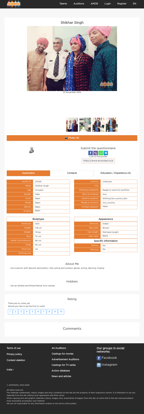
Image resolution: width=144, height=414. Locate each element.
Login (107, 4)
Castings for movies (62, 354)
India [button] (9, 370)
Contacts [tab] (72, 173)
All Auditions (59, 348)
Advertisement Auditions (65, 359)
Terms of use (14, 348)
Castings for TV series (64, 365)
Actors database (61, 371)
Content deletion (16, 360)
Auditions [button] (79, 4)
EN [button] (134, 4)
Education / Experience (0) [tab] (116, 173)
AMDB (94, 4)
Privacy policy (14, 354)
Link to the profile (98, 160)
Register (121, 4)
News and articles (61, 376)
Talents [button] (63, 4)
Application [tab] (28, 173)
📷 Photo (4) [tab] (72, 138)
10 (61, 312)
